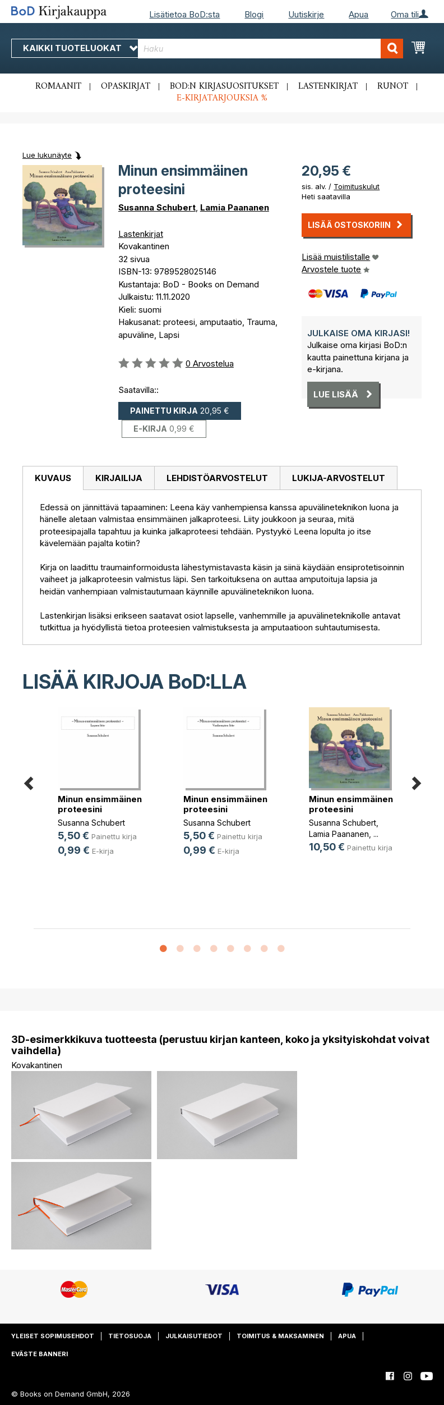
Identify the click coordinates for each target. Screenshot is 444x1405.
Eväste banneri (39, 1354)
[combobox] (271, 48)
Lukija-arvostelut (338, 478)
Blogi (253, 14)
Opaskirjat (125, 86)
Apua (358, 14)
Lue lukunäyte (47, 154)
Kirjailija (118, 478)
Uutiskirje (306, 14)
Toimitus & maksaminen (280, 1336)
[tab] (52, 478)
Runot (392, 86)
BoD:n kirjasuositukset (224, 86)
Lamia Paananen (234, 207)
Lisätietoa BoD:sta (184, 14)
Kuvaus (53, 478)
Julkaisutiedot (194, 1336)
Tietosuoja (129, 1336)
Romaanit (58, 86)
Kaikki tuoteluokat (80, 48)
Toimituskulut (357, 186)
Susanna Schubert (157, 207)
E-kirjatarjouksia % (222, 98)
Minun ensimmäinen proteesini (100, 804)
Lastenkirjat (328, 86)
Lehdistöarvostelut (217, 478)
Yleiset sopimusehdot (52, 1336)
